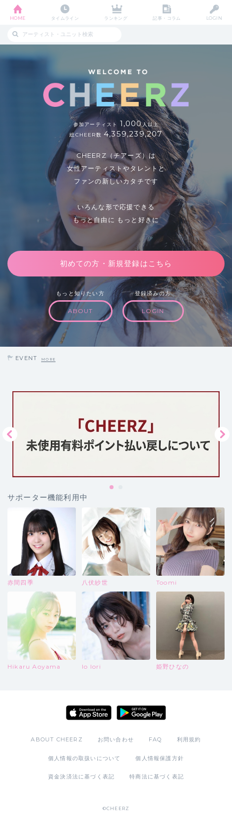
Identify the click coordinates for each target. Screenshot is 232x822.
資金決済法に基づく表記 (81, 776)
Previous (9, 434)
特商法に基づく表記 (156, 776)
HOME (18, 18)
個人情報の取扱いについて (84, 758)
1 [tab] (112, 487)
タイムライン (65, 18)
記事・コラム (167, 18)
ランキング (115, 18)
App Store (89, 712)
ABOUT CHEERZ (56, 739)
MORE (48, 359)
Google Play (141, 712)
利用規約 (189, 739)
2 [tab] (120, 487)
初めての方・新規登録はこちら (116, 263)
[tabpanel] (116, 434)
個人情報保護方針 (159, 758)
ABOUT (80, 311)
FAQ (155, 739)
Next (222, 434)
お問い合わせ (116, 739)
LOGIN (214, 18)
